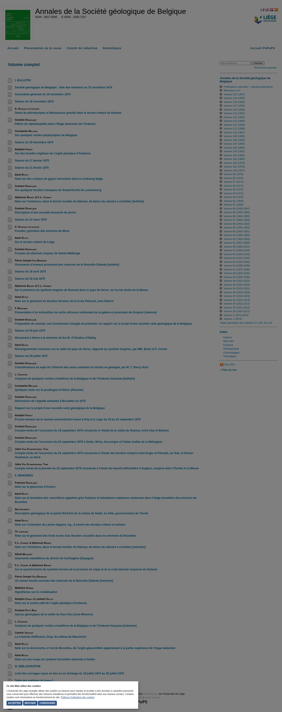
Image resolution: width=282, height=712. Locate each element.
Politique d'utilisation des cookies (78, 697)
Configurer (47, 703)
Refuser (30, 703)
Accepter (14, 703)
